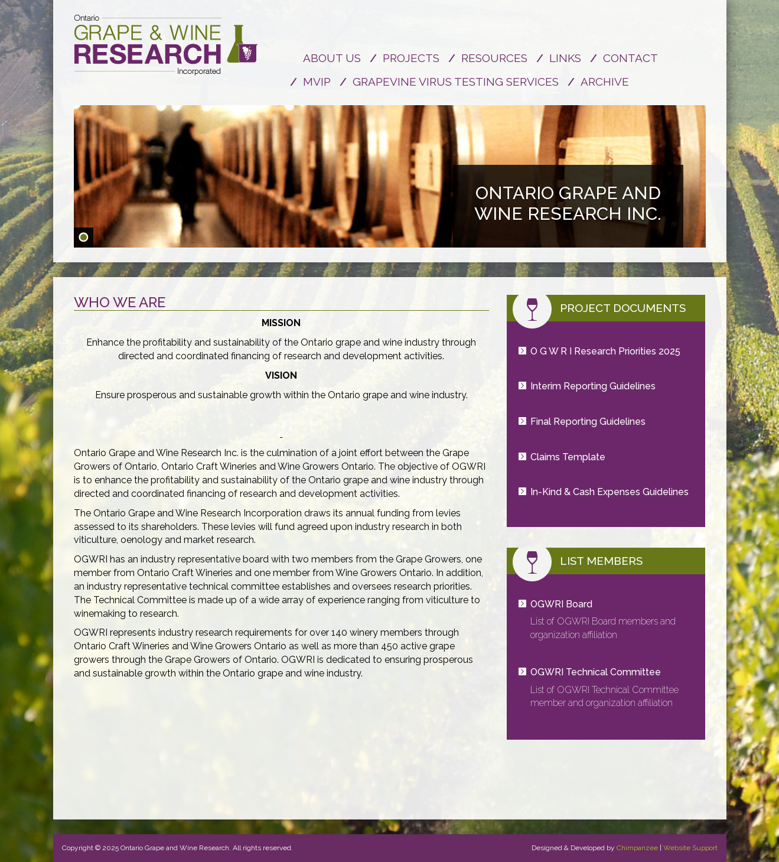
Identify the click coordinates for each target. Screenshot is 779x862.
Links (565, 57)
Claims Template (567, 457)
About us (332, 57)
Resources (494, 57)
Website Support (690, 848)
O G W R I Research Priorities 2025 (605, 351)
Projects (411, 57)
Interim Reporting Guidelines (593, 386)
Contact (630, 57)
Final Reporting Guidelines (588, 421)
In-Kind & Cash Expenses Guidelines (609, 491)
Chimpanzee (637, 848)
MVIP (317, 81)
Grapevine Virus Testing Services (456, 81)
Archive (605, 81)
